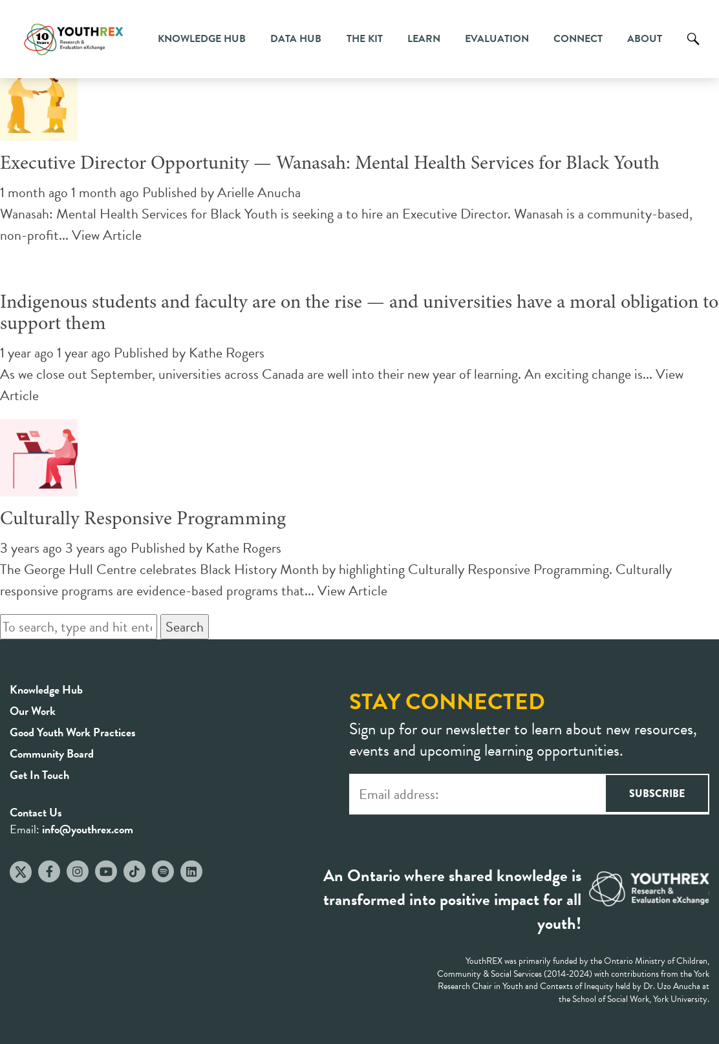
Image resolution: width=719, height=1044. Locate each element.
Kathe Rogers (226, 352)
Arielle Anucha (259, 192)
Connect (578, 39)
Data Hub (295, 39)
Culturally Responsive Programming (143, 519)
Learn (423, 39)
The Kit (365, 39)
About (644, 39)
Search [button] (185, 626)
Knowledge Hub (202, 39)
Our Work (33, 710)
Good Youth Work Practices (73, 732)
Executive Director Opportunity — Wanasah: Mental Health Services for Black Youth (330, 164)
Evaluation (497, 39)
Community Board (52, 753)
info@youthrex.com (87, 829)
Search (693, 48)
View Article (107, 235)
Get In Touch (39, 774)
